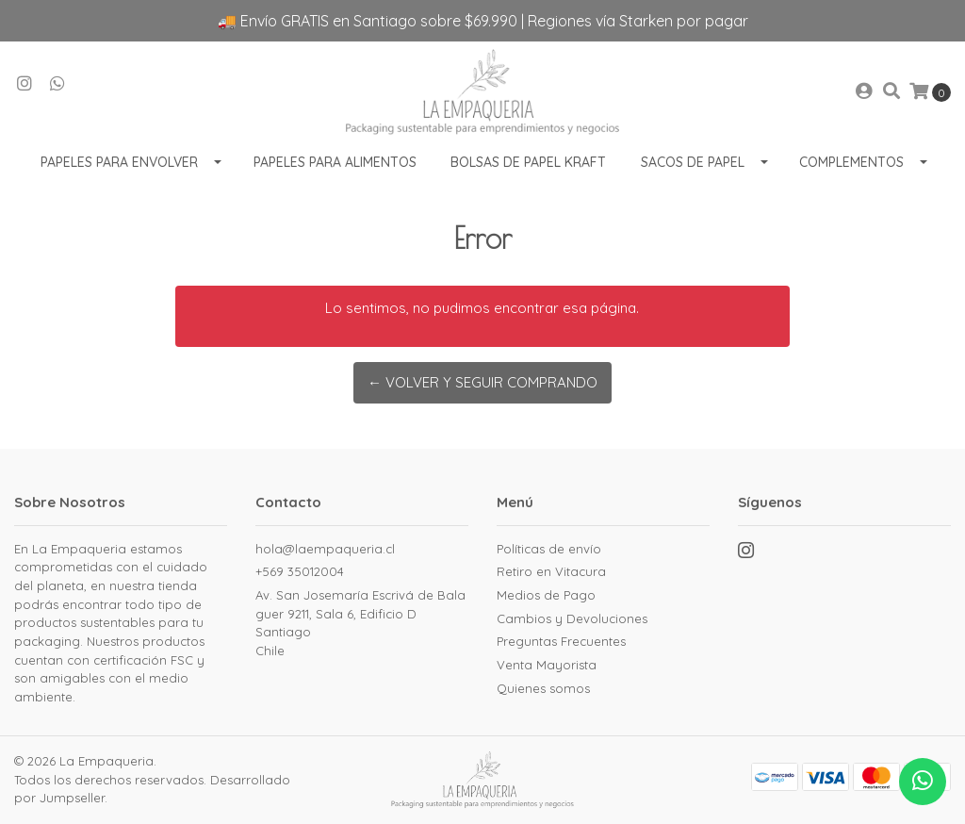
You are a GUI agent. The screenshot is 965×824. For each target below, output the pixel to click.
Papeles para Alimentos (335, 162)
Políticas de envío (549, 548)
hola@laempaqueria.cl (325, 548)
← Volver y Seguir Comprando (482, 382)
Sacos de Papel (692, 162)
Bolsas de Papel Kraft (528, 162)
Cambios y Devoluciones (572, 618)
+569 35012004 (299, 571)
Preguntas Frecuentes (561, 641)
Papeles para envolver (119, 162)
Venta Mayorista (547, 664)
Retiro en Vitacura (551, 571)
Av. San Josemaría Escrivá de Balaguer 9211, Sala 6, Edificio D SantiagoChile (360, 622)
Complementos (851, 162)
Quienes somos (543, 688)
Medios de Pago (546, 594)
